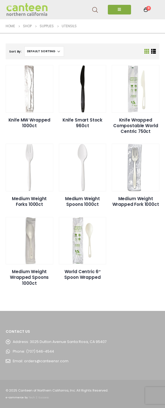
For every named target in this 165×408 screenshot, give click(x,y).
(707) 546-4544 (40, 351)
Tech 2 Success (39, 397)
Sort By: (15, 51)
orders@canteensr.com (46, 361)
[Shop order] (44, 51)
